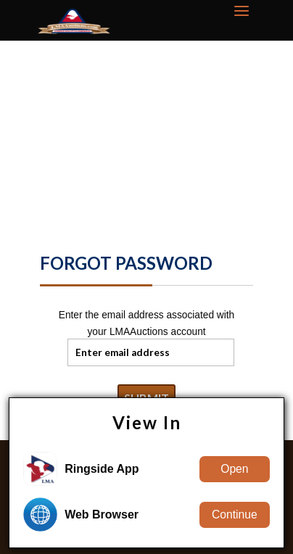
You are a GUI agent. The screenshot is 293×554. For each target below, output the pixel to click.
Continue (234, 514)
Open (234, 469)
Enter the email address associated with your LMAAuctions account (147, 324)
